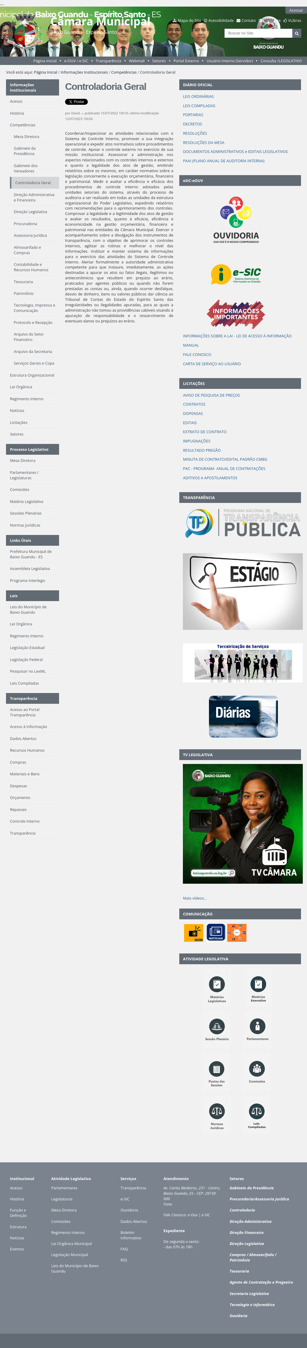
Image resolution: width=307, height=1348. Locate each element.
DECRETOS (192, 124)
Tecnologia (239, 1304)
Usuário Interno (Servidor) (230, 60)
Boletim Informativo (131, 1235)
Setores (159, 60)
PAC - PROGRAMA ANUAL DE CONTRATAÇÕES (224, 468)
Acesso (16, 1188)
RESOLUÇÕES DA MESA (203, 142)
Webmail (137, 60)
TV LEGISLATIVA (198, 754)
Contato (249, 20)
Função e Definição (18, 1212)
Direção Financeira (247, 1232)
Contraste (272, 20)
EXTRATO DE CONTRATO (204, 431)
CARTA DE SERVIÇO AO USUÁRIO (212, 363)
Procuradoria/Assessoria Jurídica (259, 1199)
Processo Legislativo (29, 449)
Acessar (296, 10)
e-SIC (125, 1199)
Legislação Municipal (69, 1254)
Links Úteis (20, 540)
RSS (124, 1260)
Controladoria (242, 1210)
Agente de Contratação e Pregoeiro (261, 1282)
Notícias (17, 1238)
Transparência (108, 60)
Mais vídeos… (195, 898)
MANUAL (191, 345)
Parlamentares (64, 1188)
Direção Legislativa (247, 1243)
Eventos (17, 1249)
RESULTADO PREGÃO (202, 450)
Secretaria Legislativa (249, 1293)
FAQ (124, 1249)
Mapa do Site (189, 20)
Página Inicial (45, 60)
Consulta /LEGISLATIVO (281, 60)
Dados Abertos (134, 1221)
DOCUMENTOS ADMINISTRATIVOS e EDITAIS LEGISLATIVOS (235, 151)
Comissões (60, 1221)
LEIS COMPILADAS (199, 105)
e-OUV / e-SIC (76, 60)
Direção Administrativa (251, 1221)
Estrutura (18, 1226)
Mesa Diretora (64, 1210)
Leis (13, 595)
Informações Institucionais (84, 72)
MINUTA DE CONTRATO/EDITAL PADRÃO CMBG (225, 459)
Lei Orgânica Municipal (71, 1243)
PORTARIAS (193, 114)
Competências (124, 72)
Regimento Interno (68, 1232)
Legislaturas (62, 1199)
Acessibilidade (221, 20)
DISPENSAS (193, 413)
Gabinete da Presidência (252, 1188)
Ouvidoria (129, 1210)
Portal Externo (186, 60)
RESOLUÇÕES (195, 133)
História (17, 1199)
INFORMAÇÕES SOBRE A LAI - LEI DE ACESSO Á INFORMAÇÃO (237, 336)
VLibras (294, 20)
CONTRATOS (194, 404)
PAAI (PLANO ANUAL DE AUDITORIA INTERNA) (223, 160)
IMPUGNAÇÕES (196, 441)
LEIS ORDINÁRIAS (199, 96)
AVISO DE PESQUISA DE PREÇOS (211, 395)
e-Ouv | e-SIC (199, 1214)
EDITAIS (190, 422)
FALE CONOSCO (197, 354)
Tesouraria (239, 1271)
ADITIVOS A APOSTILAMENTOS (210, 477)
